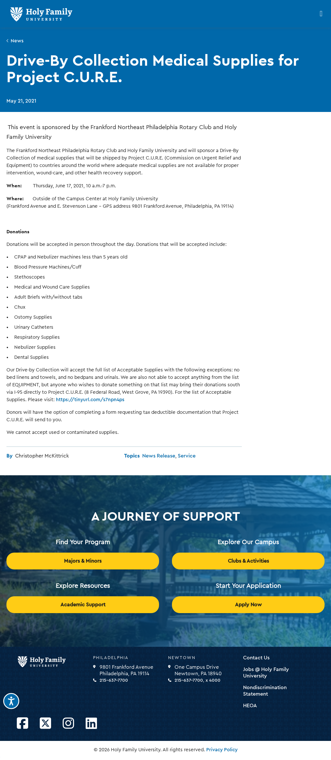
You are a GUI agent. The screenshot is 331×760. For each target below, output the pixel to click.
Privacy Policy (222, 749)
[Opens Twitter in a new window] (45, 724)
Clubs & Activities (248, 561)
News (17, 41)
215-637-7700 (114, 680)
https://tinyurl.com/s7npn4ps (90, 399)
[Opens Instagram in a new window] (68, 724)
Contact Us (256, 657)
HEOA (250, 705)
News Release (158, 455)
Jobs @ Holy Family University (266, 672)
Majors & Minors (82, 561)
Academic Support (82, 604)
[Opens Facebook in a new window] (22, 724)
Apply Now (248, 604)
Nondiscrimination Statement (265, 691)
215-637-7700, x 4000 (197, 680)
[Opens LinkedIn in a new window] (91, 724)
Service (187, 455)
